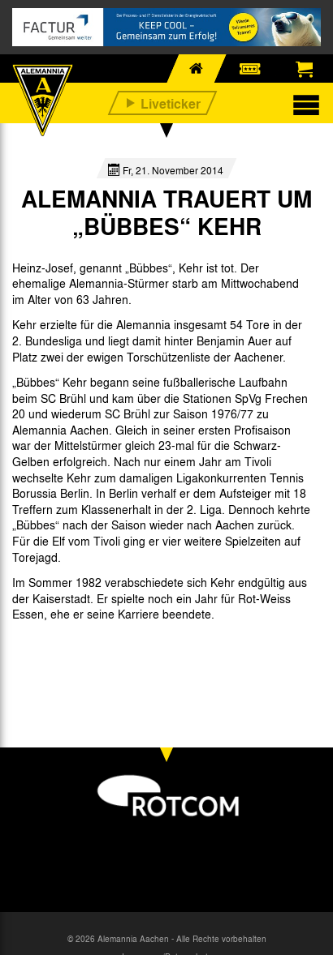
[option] (58, 651)
